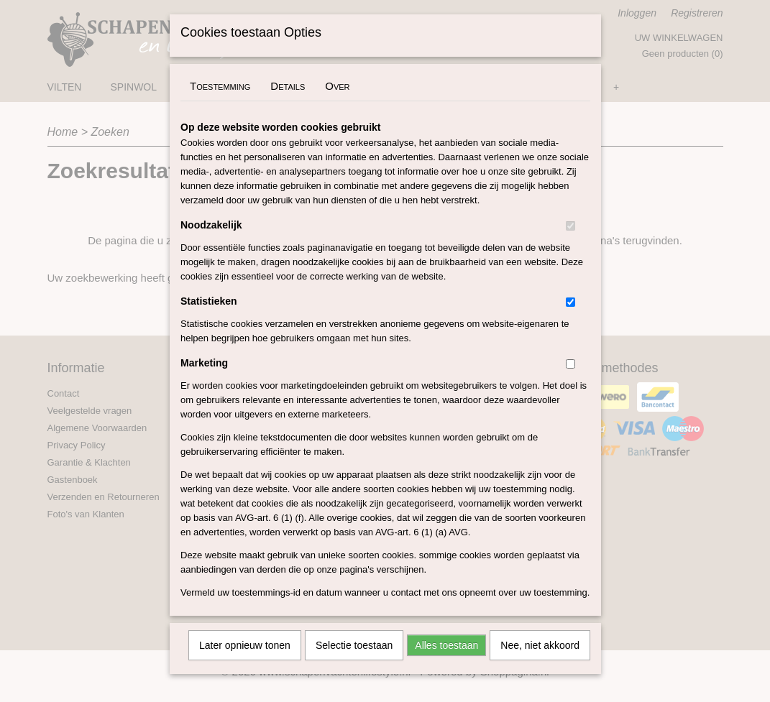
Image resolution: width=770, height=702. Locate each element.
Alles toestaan (446, 664)
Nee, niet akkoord (539, 664)
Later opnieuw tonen (244, 664)
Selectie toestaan (354, 664)
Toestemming (220, 104)
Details (287, 104)
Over (337, 104)
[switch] (570, 244)
